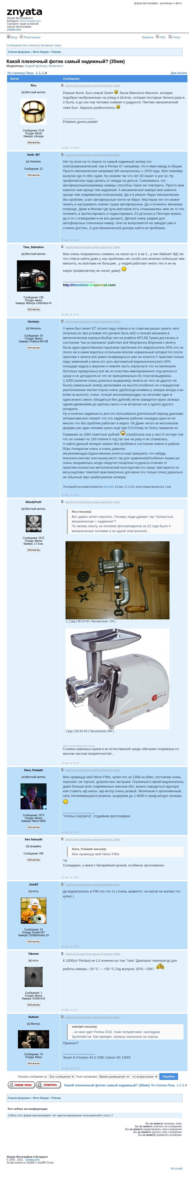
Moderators (56, 65)
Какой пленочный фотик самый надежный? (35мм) (107, 1085)
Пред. (30, 72)
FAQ (160, 37)
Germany (109, 486)
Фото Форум (41, 52)
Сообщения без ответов (22, 45)
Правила (147, 37)
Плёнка (56, 52)
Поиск (174, 37)
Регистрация (30, 37)
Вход (12, 37)
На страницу (16, 72)
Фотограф (177, 1168)
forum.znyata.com (30, 21)
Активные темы (51, 45)
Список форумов (19, 52)
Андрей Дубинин (36, 65)
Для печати (179, 72)
